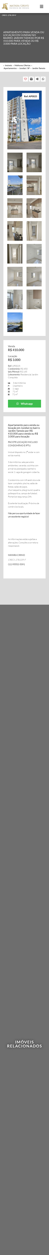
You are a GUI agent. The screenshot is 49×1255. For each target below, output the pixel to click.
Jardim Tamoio (38, 68)
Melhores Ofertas (22, 65)
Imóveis (8, 65)
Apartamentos (10, 68)
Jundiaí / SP (24, 68)
